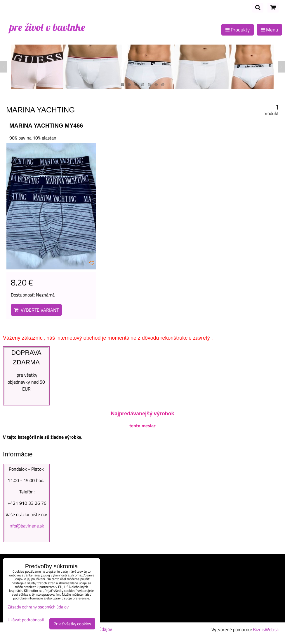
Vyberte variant (36, 309)
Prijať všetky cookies (72, 623)
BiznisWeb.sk (266, 629)
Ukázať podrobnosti (26, 619)
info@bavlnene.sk (26, 525)
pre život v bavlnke (47, 26)
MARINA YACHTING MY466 (46, 125)
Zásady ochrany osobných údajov (38, 607)
